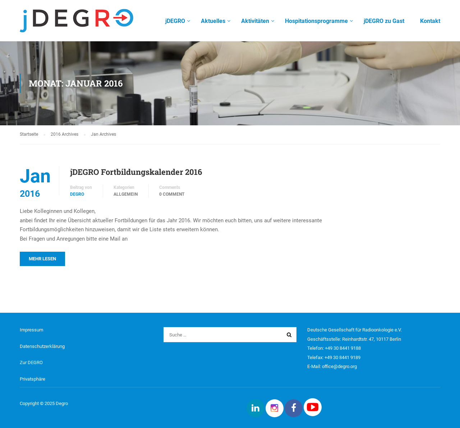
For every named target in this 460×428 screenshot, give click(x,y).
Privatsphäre (32, 379)
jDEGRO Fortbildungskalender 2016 (136, 172)
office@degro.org (339, 366)
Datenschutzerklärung (42, 346)
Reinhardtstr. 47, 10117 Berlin (371, 339)
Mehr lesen (42, 258)
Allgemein (126, 194)
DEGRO (77, 194)
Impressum (31, 329)
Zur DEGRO (31, 362)
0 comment (171, 194)
